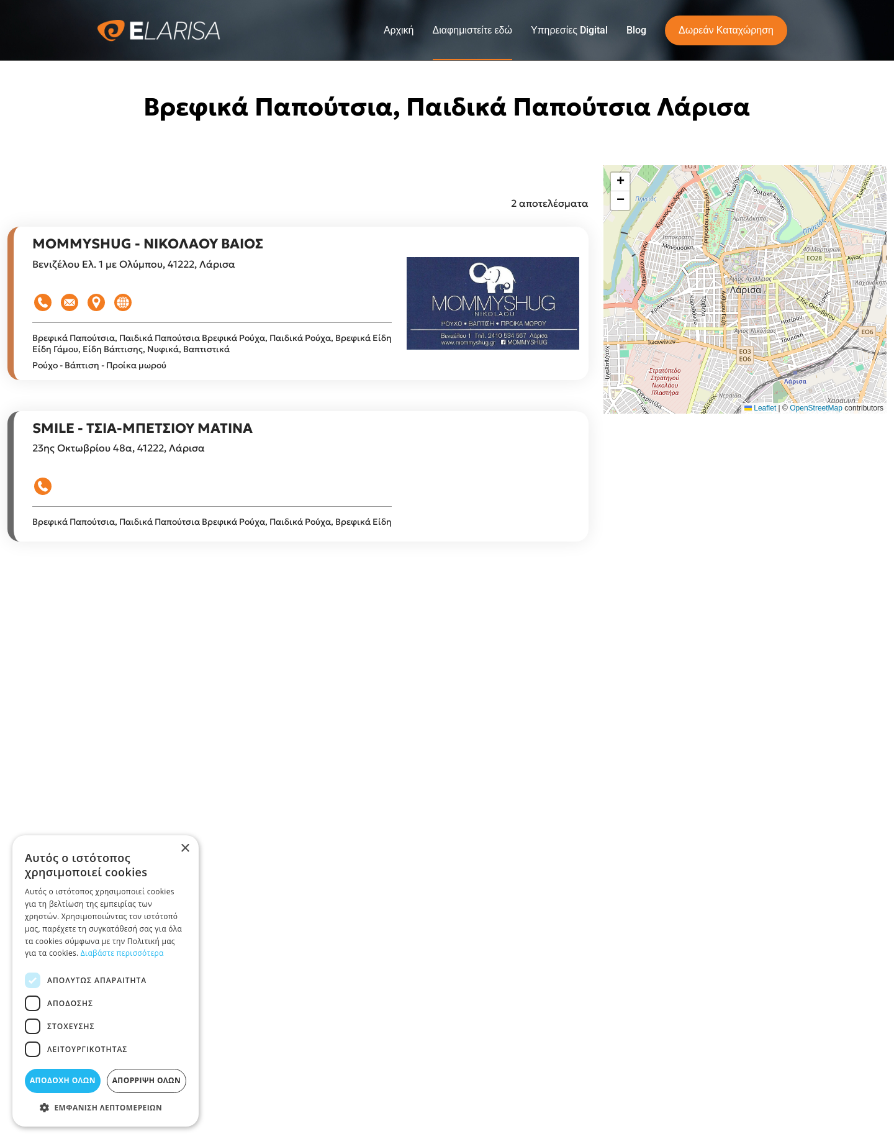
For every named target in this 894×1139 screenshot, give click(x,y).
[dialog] (105, 981)
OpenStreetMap (816, 408)
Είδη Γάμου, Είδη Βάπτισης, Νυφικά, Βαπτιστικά (131, 349)
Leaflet (760, 408)
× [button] (184, 848)
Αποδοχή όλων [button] (63, 1080)
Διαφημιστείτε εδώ (472, 30)
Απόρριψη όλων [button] (146, 1080)
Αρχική (399, 30)
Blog (636, 30)
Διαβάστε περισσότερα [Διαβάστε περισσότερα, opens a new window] (122, 953)
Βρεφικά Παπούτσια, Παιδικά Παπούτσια (117, 337)
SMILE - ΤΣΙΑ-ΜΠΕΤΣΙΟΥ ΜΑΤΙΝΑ (142, 428)
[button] (620, 182)
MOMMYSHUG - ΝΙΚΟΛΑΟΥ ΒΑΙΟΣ (147, 243)
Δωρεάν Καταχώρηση (726, 30)
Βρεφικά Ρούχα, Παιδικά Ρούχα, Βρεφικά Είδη (297, 337)
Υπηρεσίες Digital (569, 30)
